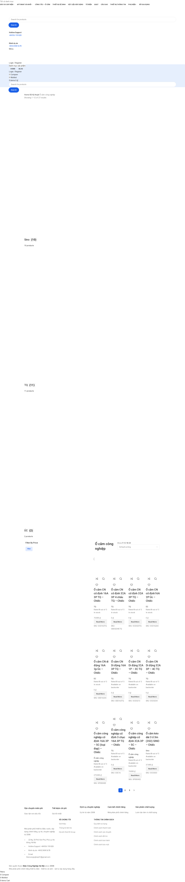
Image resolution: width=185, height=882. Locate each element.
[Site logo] (16, 11)
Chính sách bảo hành (102, 840)
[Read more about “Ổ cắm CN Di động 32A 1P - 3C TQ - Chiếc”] (135, 696)
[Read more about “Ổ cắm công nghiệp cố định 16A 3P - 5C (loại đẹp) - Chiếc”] (100, 779)
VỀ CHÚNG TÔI (65, 820)
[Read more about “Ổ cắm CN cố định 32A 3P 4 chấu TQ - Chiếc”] (117, 621)
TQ (95, 607)
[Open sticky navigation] (17, 66)
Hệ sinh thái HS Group (67, 832)
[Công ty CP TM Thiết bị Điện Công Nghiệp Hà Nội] (145, 827)
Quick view (103, 579)
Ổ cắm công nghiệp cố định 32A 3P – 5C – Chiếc (136, 741)
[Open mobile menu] (11, 49)
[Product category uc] (92, 320)
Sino (147, 751)
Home (27, 95)
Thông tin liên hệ (65, 828)
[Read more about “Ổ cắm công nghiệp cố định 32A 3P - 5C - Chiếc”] (135, 775)
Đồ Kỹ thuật (35, 95)
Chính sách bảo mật (101, 845)
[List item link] (40, 849)
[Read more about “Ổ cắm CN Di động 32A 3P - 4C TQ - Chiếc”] (152, 696)
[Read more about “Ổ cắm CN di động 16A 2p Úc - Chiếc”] (100, 693)
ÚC (147, 607)
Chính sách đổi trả (100, 836)
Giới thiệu (62, 824)
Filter (29, 549)
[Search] (92, 19)
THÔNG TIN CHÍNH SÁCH (104, 820)
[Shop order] (138, 547)
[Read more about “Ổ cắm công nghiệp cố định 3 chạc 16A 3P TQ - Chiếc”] (117, 768)
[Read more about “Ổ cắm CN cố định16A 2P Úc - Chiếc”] (152, 621)
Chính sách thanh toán (102, 828)
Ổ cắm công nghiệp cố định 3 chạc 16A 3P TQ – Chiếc (118, 737)
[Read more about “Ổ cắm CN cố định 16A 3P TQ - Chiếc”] (100, 621)
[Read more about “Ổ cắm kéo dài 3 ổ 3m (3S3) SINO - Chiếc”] (152, 768)
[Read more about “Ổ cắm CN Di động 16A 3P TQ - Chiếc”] (117, 696)
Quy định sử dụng (100, 824)
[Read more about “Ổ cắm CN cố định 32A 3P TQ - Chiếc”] (135, 621)
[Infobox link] (37, 807)
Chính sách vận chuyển (102, 832)
